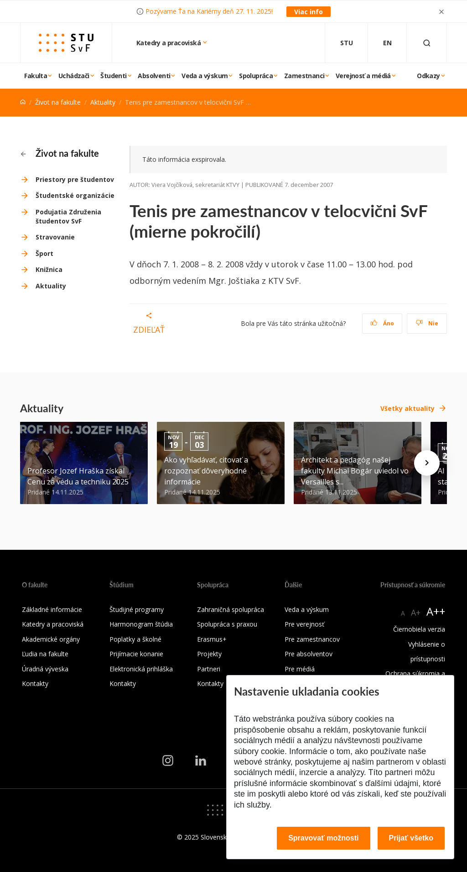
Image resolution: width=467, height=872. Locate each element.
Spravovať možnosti (323, 838)
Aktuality (102, 102)
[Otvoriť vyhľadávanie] (427, 43)
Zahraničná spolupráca (230, 609)
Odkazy (428, 75)
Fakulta (35, 75)
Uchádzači (73, 75)
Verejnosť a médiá (363, 75)
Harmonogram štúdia (141, 624)
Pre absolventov (308, 653)
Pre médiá (300, 669)
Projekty (209, 653)
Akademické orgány (51, 639)
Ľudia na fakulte (45, 653)
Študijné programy (136, 609)
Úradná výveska (45, 669)
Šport (44, 253)
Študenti (113, 75)
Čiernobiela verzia (419, 629)
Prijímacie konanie (136, 653)
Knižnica (49, 269)
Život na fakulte (58, 102)
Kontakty (35, 683)
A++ (435, 611)
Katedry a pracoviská (169, 42)
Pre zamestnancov (312, 639)
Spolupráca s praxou (227, 624)
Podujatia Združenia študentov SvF (68, 216)
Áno (382, 323)
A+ (415, 612)
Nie (427, 323)
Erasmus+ (212, 639)
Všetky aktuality (407, 408)
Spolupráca (256, 75)
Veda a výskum (205, 75)
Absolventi (154, 75)
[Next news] (427, 463)
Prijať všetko (411, 838)
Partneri (208, 669)
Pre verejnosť (304, 624)
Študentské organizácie (75, 195)
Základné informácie (52, 609)
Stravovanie (55, 237)
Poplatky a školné (135, 639)
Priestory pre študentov (75, 179)
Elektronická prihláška (141, 669)
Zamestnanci (304, 75)
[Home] (23, 102)
